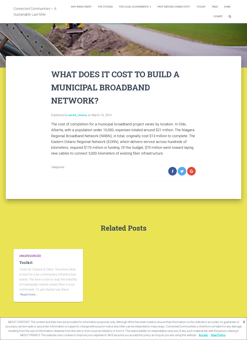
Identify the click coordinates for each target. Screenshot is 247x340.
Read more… (28, 294)
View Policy (218, 335)
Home (227, 6)
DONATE (218, 16)
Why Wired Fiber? (81, 6)
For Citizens (105, 6)
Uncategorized (30, 256)
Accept (203, 335)
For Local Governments (135, 6)
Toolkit (201, 6)
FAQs (215, 6)
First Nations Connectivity (173, 6)
